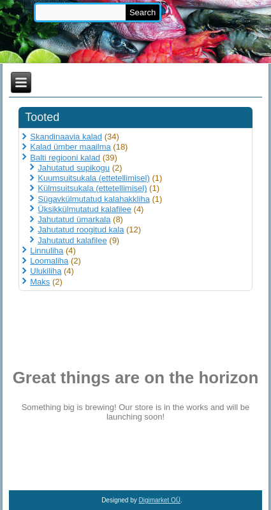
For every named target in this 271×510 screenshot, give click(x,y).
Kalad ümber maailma (70, 147)
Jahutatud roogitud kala (81, 229)
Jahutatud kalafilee (72, 240)
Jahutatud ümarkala (74, 219)
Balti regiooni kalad (65, 157)
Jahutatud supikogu (74, 168)
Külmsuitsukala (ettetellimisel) (92, 188)
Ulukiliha (45, 271)
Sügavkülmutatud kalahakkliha (94, 199)
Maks (40, 282)
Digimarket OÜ (160, 500)
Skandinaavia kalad (66, 136)
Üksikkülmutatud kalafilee (84, 209)
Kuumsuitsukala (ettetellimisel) (94, 178)
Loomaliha (49, 261)
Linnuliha (46, 250)
